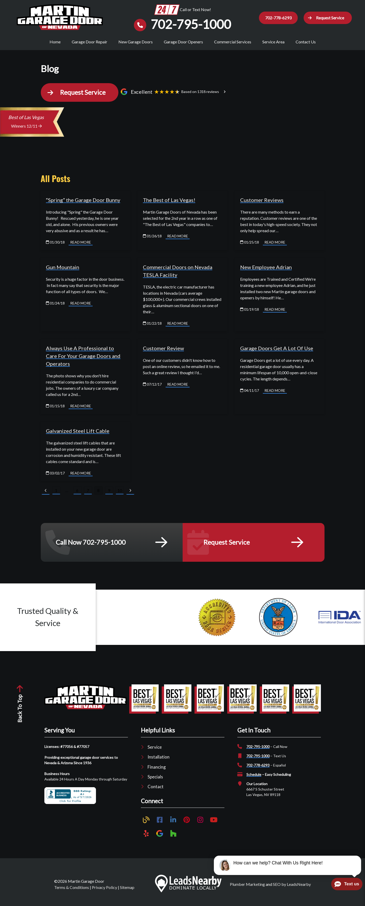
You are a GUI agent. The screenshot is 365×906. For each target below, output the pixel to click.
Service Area (273, 41)
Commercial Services (232, 41)
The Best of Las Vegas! (169, 200)
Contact (156, 787)
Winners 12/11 (26, 126)
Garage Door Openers (183, 41)
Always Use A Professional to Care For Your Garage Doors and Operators (83, 356)
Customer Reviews (261, 200)
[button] (327, 18)
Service (155, 748)
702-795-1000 (258, 747)
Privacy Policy (104, 887)
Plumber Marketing (247, 884)
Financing (157, 767)
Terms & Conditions (71, 887)
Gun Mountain (62, 267)
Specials (155, 777)
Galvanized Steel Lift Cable (77, 431)
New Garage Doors (135, 41)
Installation (158, 757)
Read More (80, 242)
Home (55, 41)
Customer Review (163, 349)
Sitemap (127, 887)
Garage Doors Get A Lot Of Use (276, 349)
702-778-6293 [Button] (278, 17)
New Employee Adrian (266, 267)
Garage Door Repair (89, 41)
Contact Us (306, 41)
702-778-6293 (258, 766)
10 (119, 490)
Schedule (253, 775)
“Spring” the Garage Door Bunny (83, 200)
